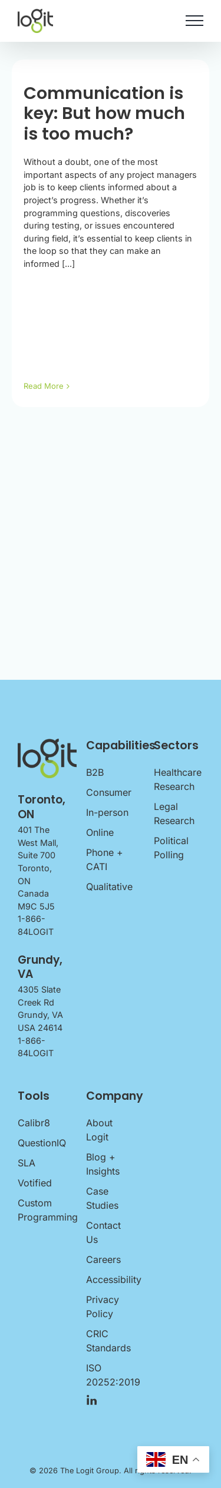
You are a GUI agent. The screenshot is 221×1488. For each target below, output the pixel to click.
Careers (103, 1259)
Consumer (108, 792)
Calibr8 (34, 1123)
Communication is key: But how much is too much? (104, 113)
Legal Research (174, 813)
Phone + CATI (104, 859)
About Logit (99, 1130)
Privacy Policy (102, 1307)
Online (100, 832)
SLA (26, 1163)
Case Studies (102, 1198)
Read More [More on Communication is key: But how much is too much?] (44, 386)
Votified (35, 1183)
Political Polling (171, 848)
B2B (95, 772)
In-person (107, 812)
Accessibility (111, 1279)
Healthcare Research (178, 779)
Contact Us (103, 1232)
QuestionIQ (42, 1143)
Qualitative (109, 886)
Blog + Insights (103, 1164)
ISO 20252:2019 (111, 1375)
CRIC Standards (108, 1341)
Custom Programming (42, 1210)
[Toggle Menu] (194, 20)
